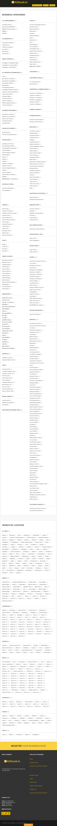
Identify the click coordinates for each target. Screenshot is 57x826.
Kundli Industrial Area (27, 650)
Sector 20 (30, 622)
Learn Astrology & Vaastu (9, 152)
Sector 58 (30, 671)
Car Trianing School (35, 81)
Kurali (24, 554)
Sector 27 (38, 624)
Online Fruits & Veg (37, 234)
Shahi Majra (16, 690)
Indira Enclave (23, 610)
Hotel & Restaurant (35, 411)
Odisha (11, 563)
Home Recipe (7, 294)
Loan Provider (34, 431)
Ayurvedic (33, 215)
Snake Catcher (34, 470)
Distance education (35, 144)
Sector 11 (13, 619)
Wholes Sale (6, 233)
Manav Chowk (17, 591)
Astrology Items (8, 184)
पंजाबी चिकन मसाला (7, 320)
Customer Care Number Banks (10, 92)
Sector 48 (6, 633)
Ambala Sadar (33, 582)
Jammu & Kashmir (16, 551)
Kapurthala (40, 718)
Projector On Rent (35, 459)
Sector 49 (15, 633)
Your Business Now (28, 746)
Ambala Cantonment (15, 645)
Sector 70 (32, 676)
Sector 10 (5, 619)
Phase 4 (32, 666)
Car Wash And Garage (36, 354)
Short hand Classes (35, 177)
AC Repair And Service (36, 323)
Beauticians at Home (8, 260)
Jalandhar (5, 551)
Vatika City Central (8, 600)
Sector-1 (20, 596)
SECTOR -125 (7, 671)
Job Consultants (34, 422)
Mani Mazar (17, 612)
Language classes (35, 157)
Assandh (36, 645)
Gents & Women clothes (9, 219)
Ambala (45, 535)
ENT (31, 42)
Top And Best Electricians (37, 510)
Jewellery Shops (34, 420)
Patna (32, 563)
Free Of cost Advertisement (10, 134)
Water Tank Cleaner (35, 300)
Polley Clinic (33, 64)
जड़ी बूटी (4, 31)
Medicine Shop (34, 53)
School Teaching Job (8, 389)
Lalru (50, 554)
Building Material (34, 347)
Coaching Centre (35, 137)
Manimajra (25, 612)
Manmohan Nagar (36, 591)
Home (31, 759)
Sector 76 (41, 678)
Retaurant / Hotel (35, 464)
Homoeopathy (34, 217)
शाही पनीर (5, 344)
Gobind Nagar (17, 586)
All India (6, 531)
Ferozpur (21, 544)
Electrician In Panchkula (36, 274)
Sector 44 (23, 631)
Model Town (6, 593)
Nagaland (5, 561)
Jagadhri (48, 647)
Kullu (18, 554)
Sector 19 (22, 622)
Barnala (27, 539)
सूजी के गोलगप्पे (6, 346)
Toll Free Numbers (7, 105)
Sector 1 (29, 615)
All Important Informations (12, 72)
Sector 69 (23, 676)
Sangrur (41, 565)
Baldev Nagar (6, 584)
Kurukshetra (32, 554)
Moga (28, 558)
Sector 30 (13, 626)
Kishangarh (43, 610)
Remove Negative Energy (9, 168)
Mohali (35, 558)
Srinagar (17, 568)
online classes (34, 185)
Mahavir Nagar (43, 589)
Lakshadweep (42, 554)
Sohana (24, 690)
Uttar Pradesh (11, 570)
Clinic (32, 37)
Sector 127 (6, 690)
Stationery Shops (35, 477)
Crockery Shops (34, 367)
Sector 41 (48, 629)
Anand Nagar (43, 582)
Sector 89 (23, 685)
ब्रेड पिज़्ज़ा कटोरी (6, 326)
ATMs (4, 76)
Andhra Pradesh (32, 537)
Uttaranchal (30, 570)
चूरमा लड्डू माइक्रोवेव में (7, 313)
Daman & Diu (39, 542)
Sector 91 (41, 685)
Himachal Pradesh (48, 547)
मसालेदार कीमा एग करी (8, 331)
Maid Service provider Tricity (12, 410)
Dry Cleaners (34, 374)
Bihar (48, 539)
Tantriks (5, 170)
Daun (15, 661)
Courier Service (36, 115)
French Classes (34, 148)
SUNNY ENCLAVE (19, 671)
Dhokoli (5, 610)
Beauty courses (7, 262)
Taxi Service (33, 479)
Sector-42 (22, 598)
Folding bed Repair (35, 391)
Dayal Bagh (23, 584)
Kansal (12, 701)
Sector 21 (39, 622)
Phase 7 (5, 669)
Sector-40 (14, 598)
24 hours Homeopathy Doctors (38, 24)
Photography (6, 284)
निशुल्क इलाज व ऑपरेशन (36, 66)
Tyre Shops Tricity (35, 488)
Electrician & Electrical (39, 193)
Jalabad (46, 549)
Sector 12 (22, 619)
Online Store (35, 245)
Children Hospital (35, 35)
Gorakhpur (34, 544)
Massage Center (34, 433)
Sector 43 (14, 631)
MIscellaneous (8, 396)
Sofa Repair (6, 404)
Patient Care (33, 57)
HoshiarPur (16, 549)
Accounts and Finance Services (38, 261)
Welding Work (34, 497)
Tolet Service (6, 53)
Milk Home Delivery (36, 225)
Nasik (26, 561)
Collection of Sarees (8, 211)
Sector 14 (30, 619)
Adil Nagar (13, 535)
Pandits (5, 161)
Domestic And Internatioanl (37, 119)
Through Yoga (6, 123)
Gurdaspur (6, 547)
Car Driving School (37, 77)
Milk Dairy (33, 435)
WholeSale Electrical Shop (37, 199)
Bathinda (35, 539)
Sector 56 (22, 636)
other (32, 188)
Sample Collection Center (9, 360)
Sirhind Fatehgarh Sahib (9, 725)
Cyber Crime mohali (8, 94)
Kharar (50, 661)
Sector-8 (36, 596)
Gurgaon (14, 547)
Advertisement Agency (36, 330)
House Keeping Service (36, 413)
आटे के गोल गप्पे (6, 300)
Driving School (6, 132)
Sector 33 (30, 626)
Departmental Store (35, 371)
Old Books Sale (34, 168)
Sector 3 (44, 615)
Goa (27, 544)
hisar (12, 572)
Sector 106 (32, 687)
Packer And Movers (37, 310)
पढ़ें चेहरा (4, 176)
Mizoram (21, 558)
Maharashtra (26, 556)
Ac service (33, 327)
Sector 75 (32, 678)
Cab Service (34, 71)
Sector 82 (6, 683)
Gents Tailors (6, 222)
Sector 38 (23, 629)
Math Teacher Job (7, 384)
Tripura (47, 568)
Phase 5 (40, 666)
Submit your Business (37, 5)
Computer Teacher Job (8, 373)
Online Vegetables (35, 240)
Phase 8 (13, 669)
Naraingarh (23, 593)
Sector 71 (41, 676)
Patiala (25, 563)
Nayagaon (34, 612)
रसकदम (4, 335)
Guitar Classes (6, 275)
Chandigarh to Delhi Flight (9, 67)
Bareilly (20, 539)
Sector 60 (39, 671)
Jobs (4, 365)
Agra (20, 535)
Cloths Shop (6, 208)
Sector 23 (5, 624)
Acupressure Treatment (8, 114)
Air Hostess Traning (35, 131)
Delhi (47, 542)
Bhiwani (19, 647)
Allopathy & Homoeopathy (37, 213)
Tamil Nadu (30, 568)
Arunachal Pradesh (44, 537)
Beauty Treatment (35, 29)
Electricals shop (34, 197)
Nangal (20, 561)
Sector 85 (32, 683)
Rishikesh (27, 565)
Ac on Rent (33, 263)
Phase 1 (5, 615)
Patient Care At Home (36, 289)
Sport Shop (33, 475)
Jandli (47, 586)
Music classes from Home (37, 164)
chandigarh (36, 734)
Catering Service (34, 356)
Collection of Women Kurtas (10, 213)
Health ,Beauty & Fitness (37, 407)
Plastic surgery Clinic (36, 62)
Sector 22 (47, 622)
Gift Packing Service (35, 400)
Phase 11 (39, 669)
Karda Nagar (17, 589)
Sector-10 (43, 596)
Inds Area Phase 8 (34, 661)
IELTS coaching (34, 155)
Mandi (47, 556)
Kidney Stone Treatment (36, 51)
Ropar (34, 565)
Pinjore (12, 652)
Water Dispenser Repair (36, 298)
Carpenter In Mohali (36, 95)
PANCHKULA (7, 697)
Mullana (15, 593)
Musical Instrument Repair (9, 282)
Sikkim (5, 568)
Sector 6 (20, 617)
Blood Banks (6, 85)
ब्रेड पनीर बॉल (5, 324)
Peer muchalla (43, 612)
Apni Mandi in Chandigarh (9, 81)
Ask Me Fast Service (9, 128)
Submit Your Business (36, 785)
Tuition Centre (34, 181)
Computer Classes (35, 142)
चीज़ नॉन (4, 311)
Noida (4, 563)
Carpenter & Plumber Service (40, 89)
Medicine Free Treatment (9, 116)
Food (4, 240)
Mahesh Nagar (7, 591)
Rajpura (48, 593)
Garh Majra (13, 610)
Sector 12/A (45, 704)
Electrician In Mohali (36, 272)
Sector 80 (32, 680)
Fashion (5, 204)
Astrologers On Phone (8, 143)
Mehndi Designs (7, 277)
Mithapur (46, 591)
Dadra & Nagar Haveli (27, 542)
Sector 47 (49, 631)
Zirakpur (43, 690)
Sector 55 (13, 636)
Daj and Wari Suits (7, 217)
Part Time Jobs (6, 386)
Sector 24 (13, 624)
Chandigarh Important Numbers (10, 89)
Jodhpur (35, 551)
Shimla (47, 565)
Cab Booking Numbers (8, 87)
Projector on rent (35, 294)
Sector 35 (47, 626)
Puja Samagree (7, 190)
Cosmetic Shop (6, 215)
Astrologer (7, 139)
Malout (34, 556)
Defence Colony (33, 584)
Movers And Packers (35, 314)
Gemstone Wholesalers (8, 188)
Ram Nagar (6, 596)
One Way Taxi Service (36, 442)
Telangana (39, 568)
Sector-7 (28, 596)
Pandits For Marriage (8, 163)
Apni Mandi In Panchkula (9, 78)
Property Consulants (8, 47)
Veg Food (5, 251)
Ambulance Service (7, 357)
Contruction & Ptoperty (8, 42)
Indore (32, 549)
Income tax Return (7, 98)
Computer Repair (35, 358)
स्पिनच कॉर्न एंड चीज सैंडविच (9, 348)
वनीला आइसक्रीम (6, 337)
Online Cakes (34, 249)
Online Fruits (34, 238)
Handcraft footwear (8, 224)
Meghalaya (13, 558)
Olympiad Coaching (35, 170)
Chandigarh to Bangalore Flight (10, 63)
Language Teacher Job (8, 382)
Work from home (35, 302)
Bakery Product (34, 336)
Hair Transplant (34, 46)
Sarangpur (21, 615)
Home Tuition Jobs (7, 378)
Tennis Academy (7, 286)
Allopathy (33, 211)
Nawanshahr (35, 561)
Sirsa (11, 568)
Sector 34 (38, 626)
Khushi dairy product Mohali (37, 229)
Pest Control (33, 453)
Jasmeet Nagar (7, 589)
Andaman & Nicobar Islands (18, 537)
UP (3, 570)
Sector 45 (32, 631)
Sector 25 (22, 624)
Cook (32, 365)
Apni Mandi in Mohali (8, 83)
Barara (15, 584)
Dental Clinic (34, 40)
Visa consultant (34, 490)
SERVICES (34, 319)
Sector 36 (5, 629)
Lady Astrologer (7, 150)
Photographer (34, 291)
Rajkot (19, 565)
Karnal (41, 551)
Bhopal (42, 539)
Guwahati (22, 547)
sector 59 (18, 692)
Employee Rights (7, 96)
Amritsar (5, 537)
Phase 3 (5, 666)
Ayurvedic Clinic (34, 26)
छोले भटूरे (5, 315)
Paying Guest (6, 45)
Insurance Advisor (35, 415)
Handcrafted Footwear (36, 402)
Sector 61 (48, 671)
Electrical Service (35, 376)
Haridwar (30, 547)
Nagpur (13, 561)
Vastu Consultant (7, 172)
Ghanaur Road (7, 586)
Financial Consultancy (36, 387)
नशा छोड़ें (4, 33)
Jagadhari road (28, 586)
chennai (47, 570)
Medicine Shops (35, 204)
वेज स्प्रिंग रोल (5, 342)
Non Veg (5, 248)
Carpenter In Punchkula (36, 97)
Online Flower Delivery (36, 444)
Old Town (31, 593)
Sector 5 (13, 617)
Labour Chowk (7, 612)
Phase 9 (21, 669)
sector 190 (37, 692)
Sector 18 (14, 622)
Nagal (48, 558)
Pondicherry (40, 563)
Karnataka (49, 551)
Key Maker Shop (34, 283)
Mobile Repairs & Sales (36, 437)
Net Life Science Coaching (37, 166)
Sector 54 (5, 636)
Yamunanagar (47, 652)
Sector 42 (5, 631)
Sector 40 (40, 629)
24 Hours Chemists (35, 208)
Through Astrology (7, 120)
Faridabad (5, 544)
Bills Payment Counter (36, 341)
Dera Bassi (23, 661)
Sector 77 (6, 680)
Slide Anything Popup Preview (38, 766)
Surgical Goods (34, 219)
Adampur (12, 715)
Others (5, 157)
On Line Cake (34, 439)
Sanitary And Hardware (8, 402)
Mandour (26, 591)
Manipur (5, 558)
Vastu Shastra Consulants (9, 174)
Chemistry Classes (35, 135)
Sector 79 (23, 680)
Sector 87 (6, 685)
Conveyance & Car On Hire (37, 363)
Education (34, 127)
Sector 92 (6, 687)
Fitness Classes (7, 271)
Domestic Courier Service (37, 121)
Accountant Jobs (7, 369)
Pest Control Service (35, 455)
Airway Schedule (8, 59)
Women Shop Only (7, 235)
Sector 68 (15, 676)
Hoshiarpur (15, 718)
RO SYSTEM (34, 461)
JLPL (43, 661)
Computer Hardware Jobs (9, 371)
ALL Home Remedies (9, 20)
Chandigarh (6, 542)
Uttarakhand (20, 570)
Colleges (33, 139)
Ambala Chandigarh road (19, 582)
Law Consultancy (35, 429)
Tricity (5, 730)
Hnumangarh (6, 549)
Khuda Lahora (33, 610)
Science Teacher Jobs (8, 391)
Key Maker (33, 424)
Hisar (41, 647)
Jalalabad (23, 718)
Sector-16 (5, 598)
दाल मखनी (5, 317)
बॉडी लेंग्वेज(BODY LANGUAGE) (10, 179)
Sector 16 (48, 619)
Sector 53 (47, 633)
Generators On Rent (35, 398)
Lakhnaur (33, 664)
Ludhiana (5, 556)
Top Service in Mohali (37, 504)
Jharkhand (26, 551)
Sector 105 (23, 687)
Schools (32, 175)
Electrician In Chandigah (36, 270)
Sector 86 (41, 683)
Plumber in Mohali (35, 102)
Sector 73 (15, 678)
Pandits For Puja (7, 165)
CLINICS (33, 20)
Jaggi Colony (38, 586)
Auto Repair (33, 334)
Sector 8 (35, 617)
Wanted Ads (52, 5)
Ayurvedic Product (7, 24)
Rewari (19, 652)
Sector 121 (41, 687)
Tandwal (37, 598)
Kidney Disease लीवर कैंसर (9, 26)
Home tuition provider (36, 153)
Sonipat (39, 652)
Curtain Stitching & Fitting (37, 369)
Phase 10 (30, 669)
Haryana (38, 547)
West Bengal (39, 570)
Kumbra (19, 664)
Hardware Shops (35, 404)
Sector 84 (23, 683)
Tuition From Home (35, 183)
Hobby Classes (7, 256)
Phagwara (27, 722)
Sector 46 (40, 631)
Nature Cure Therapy (8, 118)
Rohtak (26, 652)
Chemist (32, 33)
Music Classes (6, 280)
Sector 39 (31, 629)
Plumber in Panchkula (36, 104)
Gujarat (42, 544)
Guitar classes (34, 150)
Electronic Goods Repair (37, 380)
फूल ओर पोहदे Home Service (37, 305)
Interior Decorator (35, 418)
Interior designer (34, 280)
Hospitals (6, 353)
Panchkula (48, 650)
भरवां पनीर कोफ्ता (6, 328)
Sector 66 (41, 673)
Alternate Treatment (10, 110)
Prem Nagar (40, 593)
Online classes (34, 285)
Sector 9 (30, 598)
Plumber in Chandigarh (36, 99)
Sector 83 (15, 683)
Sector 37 (14, 629)
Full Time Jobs (6, 375)
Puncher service (7, 400)
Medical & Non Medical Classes (38, 161)
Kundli (17, 650)
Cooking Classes (7, 264)
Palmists (5, 159)
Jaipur (39, 549)
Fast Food (5, 246)
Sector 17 (6, 622)
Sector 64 (23, 673)
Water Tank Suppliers (36, 492)
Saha (13, 596)
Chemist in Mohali (36, 109)
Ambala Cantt (6, 582)
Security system (34, 468)
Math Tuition (33, 159)
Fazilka (13, 544)
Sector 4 (5, 617)
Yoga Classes (6, 288)
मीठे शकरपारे (5, 333)
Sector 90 (32, 685)
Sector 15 (39, 619)
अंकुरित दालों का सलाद (7, 298)
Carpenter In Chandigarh (37, 93)
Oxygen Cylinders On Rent (37, 287)
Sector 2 (36, 615)
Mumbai (42, 558)
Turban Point (34, 486)
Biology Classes (34, 133)
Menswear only (7, 230)
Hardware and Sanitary (36, 278)
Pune (47, 563)
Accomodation (8, 38)
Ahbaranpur (28, 535)
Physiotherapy (34, 59)
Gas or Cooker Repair (36, 396)
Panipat (18, 563)
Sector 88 (15, 685)
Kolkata (12, 554)
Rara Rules (5, 49)
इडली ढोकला (5, 304)
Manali (41, 556)
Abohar (5, 535)
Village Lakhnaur (34, 690)
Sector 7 (28, 617)
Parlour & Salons (35, 448)
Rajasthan (12, 565)
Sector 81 (41, 680)
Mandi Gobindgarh (34, 720)
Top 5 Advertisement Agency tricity (39, 483)
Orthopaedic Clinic (35, 55)
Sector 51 (31, 633)
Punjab (5, 565)
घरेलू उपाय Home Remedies (9, 29)
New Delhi (44, 561)
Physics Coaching (35, 172)
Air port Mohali (7, 661)
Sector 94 (14, 687)
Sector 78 (15, 680)
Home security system (36, 409)
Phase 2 (13, 615)
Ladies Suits (6, 228)
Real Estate (6, 51)
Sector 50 (23, 633)
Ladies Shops (6, 226)
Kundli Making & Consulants (10, 148)
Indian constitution (7, 100)
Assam (5, 539)
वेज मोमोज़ (5, 339)
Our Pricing (46, 5)
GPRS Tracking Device (36, 393)
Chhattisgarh (15, 542)
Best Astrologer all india (9, 146)
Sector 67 (6, 676)
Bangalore (12, 539)
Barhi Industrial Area (8, 647)
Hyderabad (25, 549)
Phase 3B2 (24, 666)
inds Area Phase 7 (8, 692)
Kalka (4, 650)
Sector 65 (32, 673)
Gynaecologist (34, 44)
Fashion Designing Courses (37, 146)
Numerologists (6, 154)
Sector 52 (39, 633)
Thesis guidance (35, 179)
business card (34, 762)
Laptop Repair (34, 426)
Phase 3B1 (14, 666)
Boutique (33, 345)
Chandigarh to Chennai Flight (10, 65)
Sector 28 (46, 624)
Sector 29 (5, 626)
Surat (23, 568)
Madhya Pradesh (15, 556)
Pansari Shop (34, 446)
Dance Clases (6, 269)
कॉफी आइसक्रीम (6, 309)
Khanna (48, 718)
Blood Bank (33, 31)
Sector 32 (22, 626)
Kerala (5, 554)
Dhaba (4, 244)
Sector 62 (6, 673)
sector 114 (27, 692)
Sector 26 (30, 624)
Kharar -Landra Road (8, 664)
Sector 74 (23, 678)
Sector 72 (6, 678)
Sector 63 (15, 673)
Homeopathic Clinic (35, 48)
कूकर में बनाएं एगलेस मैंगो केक (9, 306)
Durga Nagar (44, 584)
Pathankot (12, 722)
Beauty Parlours (34, 338)
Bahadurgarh (45, 645)
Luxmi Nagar (33, 589)
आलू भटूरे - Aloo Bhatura (8, 302)
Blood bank (33, 343)
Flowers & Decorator (35, 389)
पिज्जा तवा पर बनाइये (7, 322)
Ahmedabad (37, 535)
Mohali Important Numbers (9, 103)
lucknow (19, 572)
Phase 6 (48, 666)
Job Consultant (6, 380)
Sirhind (47, 722)
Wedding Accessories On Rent (38, 494)
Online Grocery (34, 251)
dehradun (5, 572)
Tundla (45, 598)
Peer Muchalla (29, 701)
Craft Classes (6, 266)
